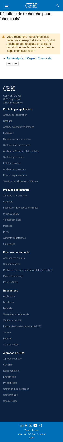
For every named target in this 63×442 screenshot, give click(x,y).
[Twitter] (30, 426)
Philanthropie (10, 383)
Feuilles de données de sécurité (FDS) (22, 326)
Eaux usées (9, 244)
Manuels (7, 308)
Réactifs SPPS (10, 282)
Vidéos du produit (12, 320)
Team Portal (32, 430)
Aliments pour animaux (15, 195)
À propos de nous (12, 358)
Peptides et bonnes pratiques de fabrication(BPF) (28, 270)
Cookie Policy (10, 401)
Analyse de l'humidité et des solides (21, 151)
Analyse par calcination (15, 115)
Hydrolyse (8, 133)
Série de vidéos (11, 344)
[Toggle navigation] (6, 6)
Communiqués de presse (16, 389)
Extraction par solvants (15, 175)
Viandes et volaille (12, 219)
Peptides (7, 226)
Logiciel (7, 338)
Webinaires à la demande (16, 314)
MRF (31, 438)
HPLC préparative (12, 163)
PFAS (6, 232)
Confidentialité (10, 395)
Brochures (8, 302)
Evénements (9, 376)
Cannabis (8, 201)
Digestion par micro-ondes (17, 139)
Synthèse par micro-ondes (16, 145)
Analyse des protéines (14, 169)
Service (7, 332)
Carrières (8, 364)
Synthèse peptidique (13, 157)
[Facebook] (26, 426)
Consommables (11, 264)
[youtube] (35, 426)
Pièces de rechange (13, 276)
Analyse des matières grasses (18, 127)
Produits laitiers (11, 213)
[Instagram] (40, 426)
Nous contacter (11, 370)
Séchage (7, 121)
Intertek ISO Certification (31, 434)
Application (9, 296)
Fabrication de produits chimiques (20, 207)
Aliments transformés (14, 238)
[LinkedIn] (22, 426)
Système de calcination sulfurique (20, 181)
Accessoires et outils (14, 258)
